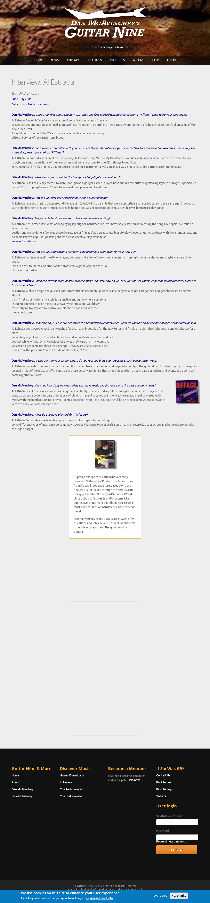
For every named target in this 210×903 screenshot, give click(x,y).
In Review (66, 782)
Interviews (43, 104)
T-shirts (161, 796)
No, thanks (178, 898)
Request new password (171, 841)
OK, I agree (160, 898)
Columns (73, 60)
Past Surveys (164, 789)
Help (155, 60)
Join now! (134, 780)
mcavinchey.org (22, 796)
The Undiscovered (71, 796)
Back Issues (163, 782)
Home (38, 60)
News (55, 60)
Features (95, 60)
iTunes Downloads (72, 775)
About (15, 782)
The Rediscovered (71, 789)
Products (117, 60)
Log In (171, 60)
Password (163, 830)
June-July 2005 (22, 99)
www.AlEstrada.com (24, 241)
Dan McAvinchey (22, 789)
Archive (138, 60)
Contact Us (163, 775)
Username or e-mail (169, 815)
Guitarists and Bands (23, 104)
